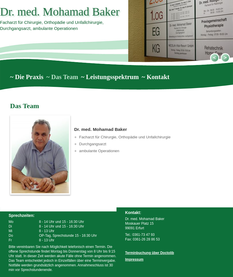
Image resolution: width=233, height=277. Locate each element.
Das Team (64, 77)
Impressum (134, 259)
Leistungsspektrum (112, 77)
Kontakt (158, 77)
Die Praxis (29, 77)
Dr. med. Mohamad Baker (60, 11)
